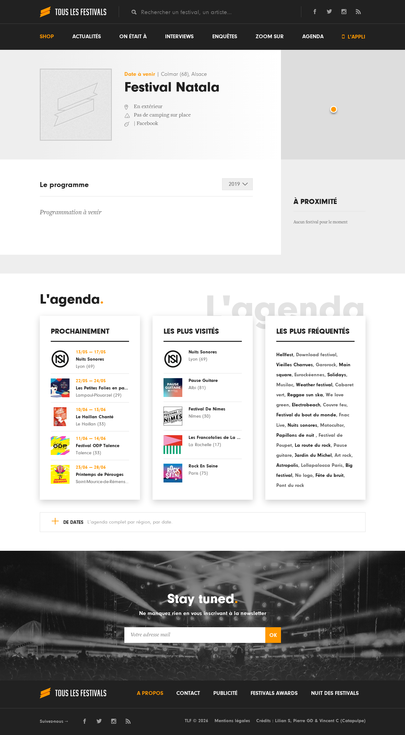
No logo (304, 475)
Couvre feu (334, 404)
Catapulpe (353, 720)
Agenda (313, 36)
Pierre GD (303, 720)
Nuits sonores (302, 425)
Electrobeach (306, 404)
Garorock (326, 364)
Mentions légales (232, 720)
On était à (133, 36)
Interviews (179, 36)
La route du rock (313, 445)
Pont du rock (290, 485)
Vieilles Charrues (294, 364)
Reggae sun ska (305, 394)
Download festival (316, 354)
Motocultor (332, 425)
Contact (188, 693)
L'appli (353, 37)
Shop (47, 36)
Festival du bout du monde (306, 414)
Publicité (225, 693)
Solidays (336, 374)
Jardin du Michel (313, 455)
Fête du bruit (329, 475)
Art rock (343, 455)
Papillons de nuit (296, 435)
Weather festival (314, 384)
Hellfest (284, 354)
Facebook (147, 124)
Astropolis (287, 465)
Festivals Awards (274, 693)
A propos (150, 693)
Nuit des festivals (335, 693)
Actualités (86, 36)
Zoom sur (270, 36)
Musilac (284, 384)
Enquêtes (224, 36)
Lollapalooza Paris (322, 465)
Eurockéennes (309, 374)
